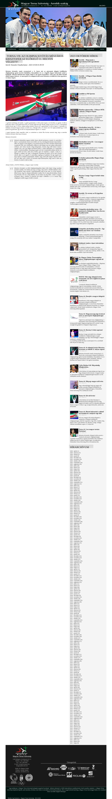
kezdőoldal (12, 49)
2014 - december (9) (75, 674)
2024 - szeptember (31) (76, 482)
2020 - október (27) (75, 559)
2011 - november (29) (76, 733)
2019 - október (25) (75, 579)
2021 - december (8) (75, 536)
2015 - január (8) (74, 672)
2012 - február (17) (75, 728)
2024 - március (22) (75, 492)
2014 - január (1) (74, 690)
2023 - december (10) (75, 497)
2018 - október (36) (75, 598)
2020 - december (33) (75, 556)
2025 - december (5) (75, 457)
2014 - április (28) (75, 687)
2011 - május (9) (74, 743)
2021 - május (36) (75, 548)
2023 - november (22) (76, 498)
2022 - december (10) (75, 516)
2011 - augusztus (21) (75, 738)
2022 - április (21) (75, 530)
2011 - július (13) (74, 740)
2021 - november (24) (76, 538)
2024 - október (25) (75, 480)
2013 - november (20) (76, 694)
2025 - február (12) (75, 474)
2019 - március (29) (75, 590)
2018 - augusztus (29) (75, 602)
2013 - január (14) (75, 710)
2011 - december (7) (75, 731)
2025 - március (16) (75, 472)
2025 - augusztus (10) (75, 464)
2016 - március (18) (75, 649)
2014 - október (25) (75, 677)
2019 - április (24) (75, 589)
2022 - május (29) (75, 528)
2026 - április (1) (74, 451)
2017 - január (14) (75, 633)
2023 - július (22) (74, 505)
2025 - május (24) (75, 469)
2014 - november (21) (76, 676)
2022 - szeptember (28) (76, 521)
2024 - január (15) (75, 495)
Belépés (102, 5)
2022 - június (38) (75, 526)
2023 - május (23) (75, 508)
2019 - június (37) (75, 585)
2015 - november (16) (76, 656)
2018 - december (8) (75, 595)
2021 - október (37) (75, 539)
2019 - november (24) (76, 577)
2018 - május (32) (75, 607)
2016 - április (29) (75, 648)
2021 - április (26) (75, 549)
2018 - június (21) (75, 605)
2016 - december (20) (75, 635)
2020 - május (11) (74, 567)
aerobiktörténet (78, 49)
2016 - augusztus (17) (75, 641)
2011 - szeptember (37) (76, 736)
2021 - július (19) (74, 544)
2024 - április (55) (75, 490)
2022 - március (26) (75, 531)
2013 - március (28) (75, 707)
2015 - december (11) (75, 654)
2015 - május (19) (75, 666)
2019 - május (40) (75, 587)
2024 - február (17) (75, 494)
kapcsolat (90, 49)
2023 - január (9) (74, 515)
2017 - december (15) (75, 615)
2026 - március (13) (75, 453)
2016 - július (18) (74, 643)
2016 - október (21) (75, 638)
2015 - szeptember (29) (76, 659)
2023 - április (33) (75, 510)
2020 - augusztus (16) (75, 562)
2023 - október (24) (75, 500)
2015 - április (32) (75, 667)
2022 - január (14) (75, 535)
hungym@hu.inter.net (22, 766)
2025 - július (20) (74, 466)
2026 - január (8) (74, 456)
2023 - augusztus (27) (75, 503)
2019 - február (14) (75, 592)
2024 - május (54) (75, 489)
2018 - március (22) (75, 610)
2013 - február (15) (75, 708)
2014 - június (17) (75, 684)
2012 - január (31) (75, 730)
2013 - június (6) (74, 702)
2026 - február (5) (75, 454)
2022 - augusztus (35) (75, 523)
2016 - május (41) (75, 646)
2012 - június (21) (75, 721)
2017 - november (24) (76, 617)
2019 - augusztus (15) (75, 582)
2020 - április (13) (75, 569)
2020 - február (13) (75, 572)
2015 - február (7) (75, 671)
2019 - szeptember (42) (76, 580)
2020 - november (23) (76, 557)
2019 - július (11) (74, 584)
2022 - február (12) (75, 533)
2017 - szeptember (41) (76, 620)
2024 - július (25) (74, 485)
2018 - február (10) (75, 612)
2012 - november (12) (76, 713)
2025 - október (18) (75, 461)
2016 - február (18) (75, 651)
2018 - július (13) (74, 603)
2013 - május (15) (75, 703)
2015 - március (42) (75, 669)
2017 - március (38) (75, 630)
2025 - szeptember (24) (76, 462)
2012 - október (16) (75, 715)
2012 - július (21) (74, 720)
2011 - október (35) (75, 735)
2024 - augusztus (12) (75, 484)
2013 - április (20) (75, 705)
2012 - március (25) (75, 726)
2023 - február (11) (75, 513)
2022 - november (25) (76, 518)
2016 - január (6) (74, 653)
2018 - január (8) (74, 613)
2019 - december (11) (75, 576)
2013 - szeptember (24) (76, 697)
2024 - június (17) (75, 487)
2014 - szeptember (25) (76, 679)
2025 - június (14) (75, 467)
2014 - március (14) (75, 689)
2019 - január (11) (75, 594)
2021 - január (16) (75, 554)
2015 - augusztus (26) (75, 661)
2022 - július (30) (74, 525)
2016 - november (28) (76, 636)
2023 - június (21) (75, 507)
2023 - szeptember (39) (76, 502)
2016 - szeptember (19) (76, 639)
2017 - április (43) (75, 628)
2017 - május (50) (75, 626)
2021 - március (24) (75, 551)
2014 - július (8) (74, 682)
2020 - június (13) (75, 566)
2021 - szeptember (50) (76, 541)
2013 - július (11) (74, 700)
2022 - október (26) (75, 520)
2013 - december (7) (75, 692)
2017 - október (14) (75, 618)
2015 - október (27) (75, 658)
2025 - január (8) (74, 475)
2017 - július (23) (74, 623)
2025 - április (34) (75, 471)
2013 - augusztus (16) (75, 699)
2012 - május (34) (75, 723)
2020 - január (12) (75, 574)
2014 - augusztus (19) (75, 680)
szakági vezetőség (25, 49)
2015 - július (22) (74, 662)
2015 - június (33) (75, 664)
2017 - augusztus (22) (75, 621)
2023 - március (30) (75, 512)
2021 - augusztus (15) (75, 543)
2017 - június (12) (75, 625)
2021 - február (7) (75, 553)
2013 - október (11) (75, 695)
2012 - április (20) (75, 725)
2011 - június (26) (75, 741)
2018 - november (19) (76, 597)
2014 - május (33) (75, 685)
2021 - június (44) (75, 546)
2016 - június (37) (75, 644)
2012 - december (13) (75, 712)
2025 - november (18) (76, 459)
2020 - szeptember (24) (76, 561)
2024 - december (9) (75, 477)
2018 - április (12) (75, 608)
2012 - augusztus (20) (75, 718)
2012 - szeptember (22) (76, 717)
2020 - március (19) (75, 571)
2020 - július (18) (74, 564)
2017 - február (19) (75, 631)
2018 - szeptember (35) (76, 600)
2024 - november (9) (75, 479)
